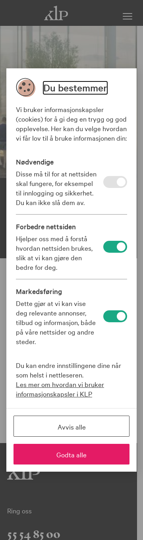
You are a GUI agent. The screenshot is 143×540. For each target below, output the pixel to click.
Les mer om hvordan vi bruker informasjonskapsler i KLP (60, 388)
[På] (115, 182)
